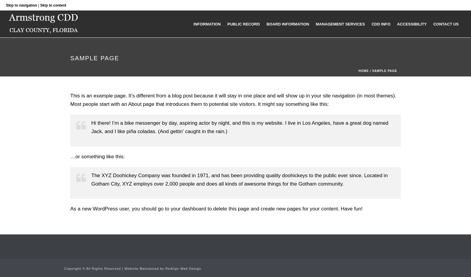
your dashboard (188, 209)
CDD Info (381, 24)
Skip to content (53, 5)
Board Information (287, 24)
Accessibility (412, 24)
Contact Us (446, 24)
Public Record (243, 24)
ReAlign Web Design (183, 268)
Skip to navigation (21, 5)
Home (364, 71)
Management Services (340, 24)
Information (207, 24)
